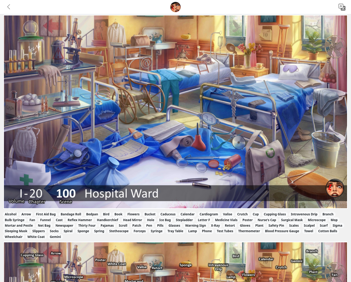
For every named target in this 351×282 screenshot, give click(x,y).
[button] (9, 7)
